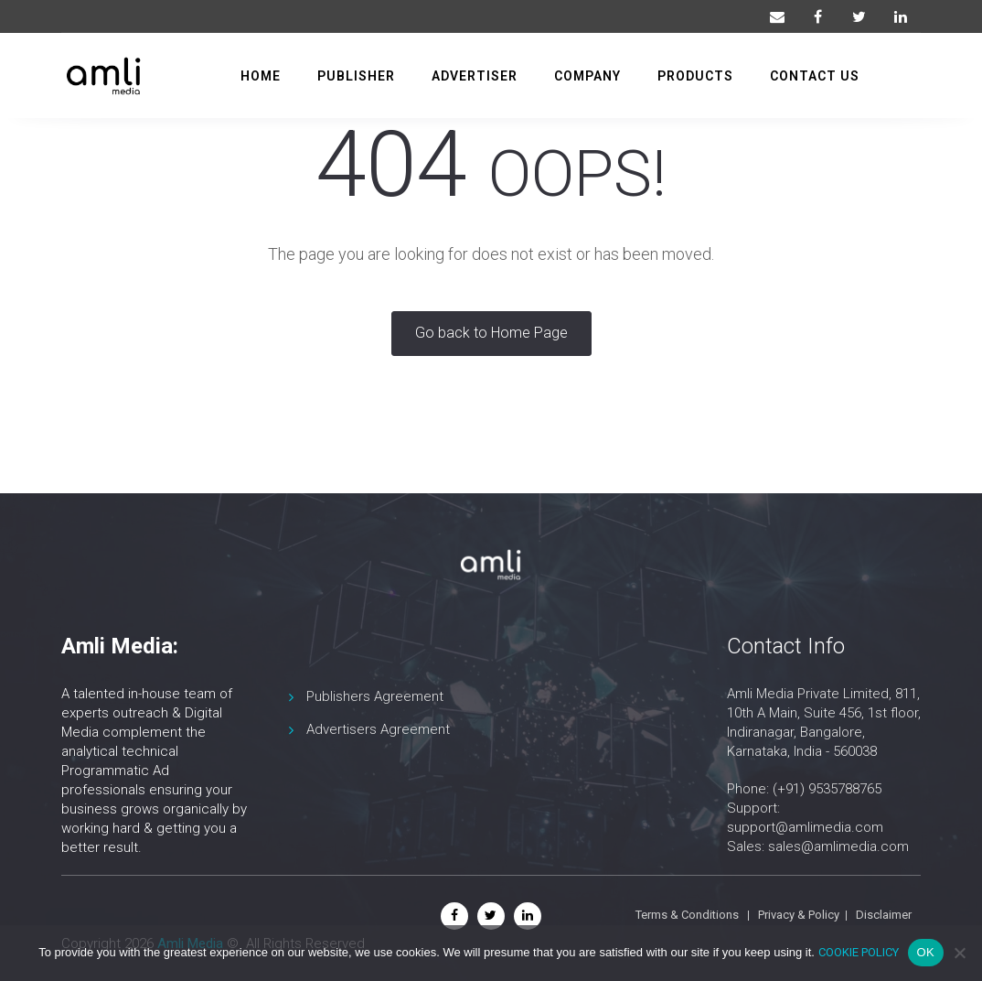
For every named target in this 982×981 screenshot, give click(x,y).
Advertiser (475, 74)
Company (587, 74)
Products (695, 74)
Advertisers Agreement (378, 729)
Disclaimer (884, 915)
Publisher (356, 74)
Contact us (814, 74)
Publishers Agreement (374, 696)
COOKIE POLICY (858, 952)
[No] (959, 952)
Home (260, 74)
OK (925, 952)
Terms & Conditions (687, 915)
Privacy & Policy (798, 915)
